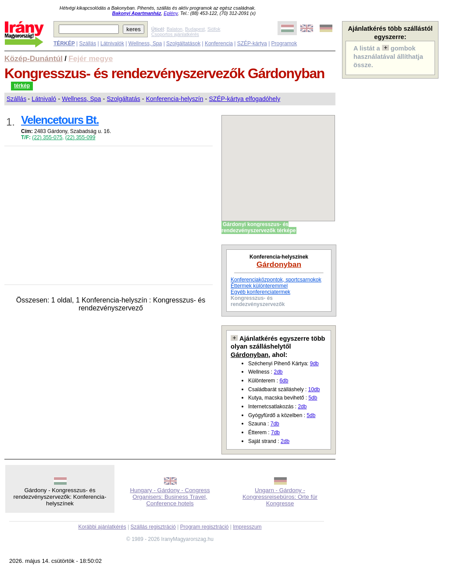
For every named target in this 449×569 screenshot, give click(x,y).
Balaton (174, 29)
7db (275, 424)
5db (312, 398)
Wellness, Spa (145, 43)
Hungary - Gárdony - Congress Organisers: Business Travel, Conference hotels (170, 497)
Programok (284, 43)
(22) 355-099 (80, 137)
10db (314, 389)
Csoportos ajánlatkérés (175, 34)
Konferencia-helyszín (174, 98)
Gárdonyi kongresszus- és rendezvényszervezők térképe (258, 227)
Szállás (87, 43)
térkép (22, 86)
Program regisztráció (204, 527)
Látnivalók (112, 43)
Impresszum (247, 527)
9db (314, 363)
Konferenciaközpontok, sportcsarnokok (276, 280)
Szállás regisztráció (153, 527)
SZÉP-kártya (252, 43)
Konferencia (219, 43)
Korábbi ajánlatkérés (102, 527)
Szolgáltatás (123, 98)
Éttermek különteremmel (259, 286)
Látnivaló (44, 98)
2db (278, 372)
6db (283, 381)
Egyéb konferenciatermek (260, 292)
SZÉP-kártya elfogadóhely (245, 98)
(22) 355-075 (47, 137)
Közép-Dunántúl (33, 58)
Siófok (214, 29)
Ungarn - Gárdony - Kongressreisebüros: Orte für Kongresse (279, 497)
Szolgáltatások (183, 43)
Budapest (195, 29)
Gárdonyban (279, 264)
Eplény (171, 13)
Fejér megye (90, 58)
